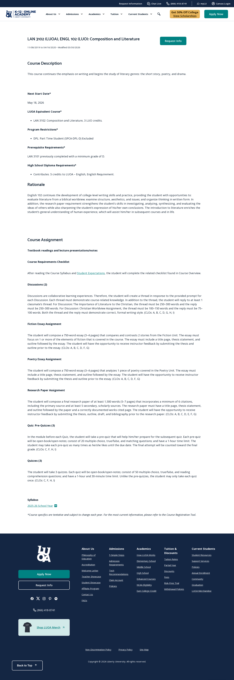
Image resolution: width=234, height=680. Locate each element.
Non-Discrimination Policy (98, 649)
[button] (53, 14)
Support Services (200, 560)
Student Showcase (91, 582)
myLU (202, 3)
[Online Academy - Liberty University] (21, 14)
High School (143, 572)
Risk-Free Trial (171, 583)
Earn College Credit (146, 590)
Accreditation (88, 564)
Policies (113, 586)
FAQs (84, 600)
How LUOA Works (146, 555)
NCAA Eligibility (144, 584)
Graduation (197, 584)
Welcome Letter (90, 570)
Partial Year (170, 565)
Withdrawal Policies (174, 589)
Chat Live (154, 3)
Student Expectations (91, 273)
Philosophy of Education (89, 557)
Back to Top (27, 665)
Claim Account (116, 580)
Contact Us (87, 594)
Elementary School (146, 560)
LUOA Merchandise (201, 590)
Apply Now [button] (216, 14)
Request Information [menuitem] (130, 3)
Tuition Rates (171, 559)
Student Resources (201, 555)
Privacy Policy (125, 649)
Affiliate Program (90, 588)
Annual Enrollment (201, 572)
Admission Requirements (116, 562)
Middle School (144, 566)
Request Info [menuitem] (173, 41)
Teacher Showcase (91, 576)
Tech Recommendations (118, 572)
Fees (166, 577)
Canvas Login (220, 3)
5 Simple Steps (116, 555)
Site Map (144, 649)
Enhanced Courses (146, 578)
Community (197, 578)
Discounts (169, 571)
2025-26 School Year (42, 506)
